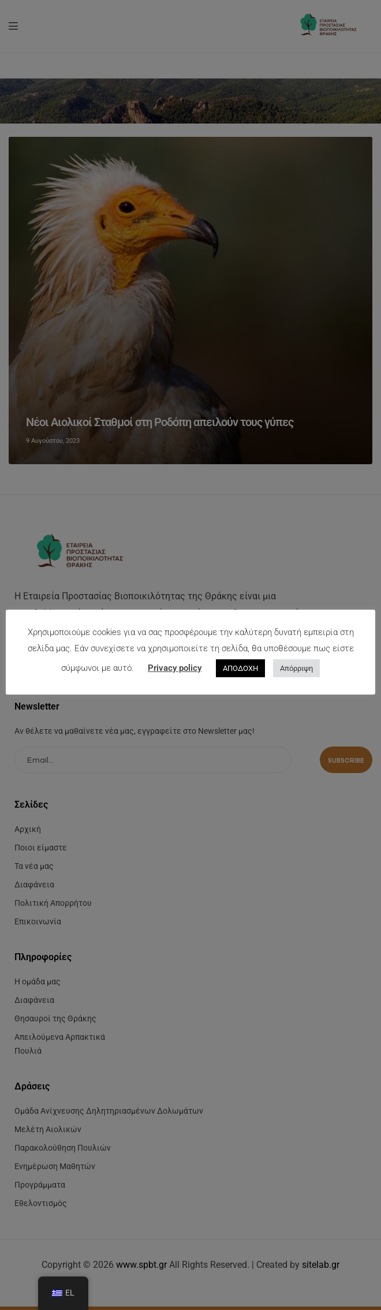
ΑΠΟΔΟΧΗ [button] (240, 668)
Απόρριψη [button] (296, 668)
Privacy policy (174, 668)
